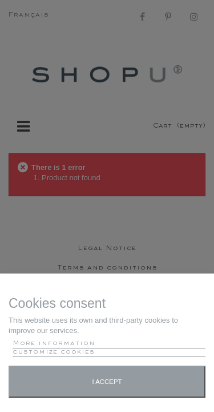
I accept (107, 381)
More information (54, 343)
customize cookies (54, 352)
